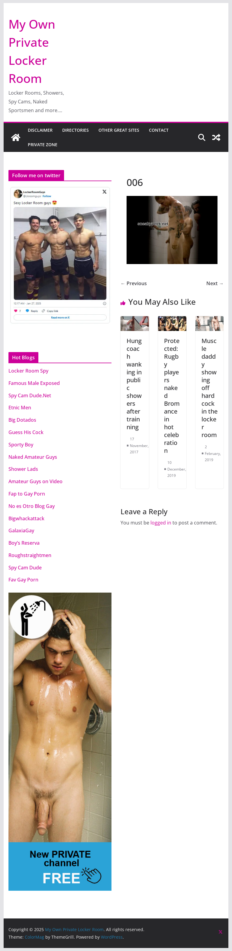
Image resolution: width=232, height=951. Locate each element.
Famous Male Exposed (34, 383)
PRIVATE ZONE (42, 144)
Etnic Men (19, 407)
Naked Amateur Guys (32, 457)
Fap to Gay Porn (26, 493)
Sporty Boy (20, 444)
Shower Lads (23, 469)
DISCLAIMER (40, 130)
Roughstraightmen (29, 555)
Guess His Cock (26, 432)
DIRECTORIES (75, 130)
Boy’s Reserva (24, 543)
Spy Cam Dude (25, 567)
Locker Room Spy (28, 370)
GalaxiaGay (21, 530)
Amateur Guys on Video (35, 481)
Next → (215, 283)
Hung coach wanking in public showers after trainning (134, 384)
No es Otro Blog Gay (31, 506)
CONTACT (159, 130)
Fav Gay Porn (23, 579)
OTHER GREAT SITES (118, 130)
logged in (160, 522)
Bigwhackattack (26, 518)
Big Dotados (22, 420)
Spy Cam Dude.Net (29, 395)
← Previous (134, 283)
